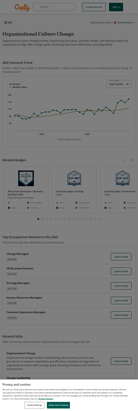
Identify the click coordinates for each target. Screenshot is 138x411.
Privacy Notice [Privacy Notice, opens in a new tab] (45, 400)
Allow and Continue (58, 406)
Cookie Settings (34, 406)
